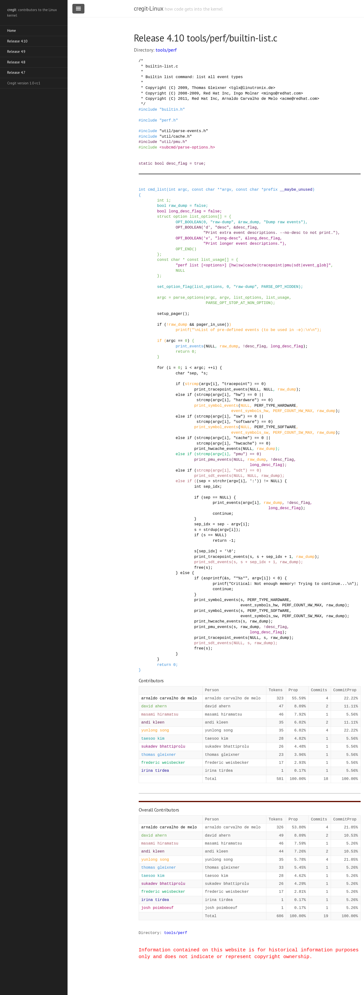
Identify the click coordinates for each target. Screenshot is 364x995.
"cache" (242, 438)
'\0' (229, 551)
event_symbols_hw (249, 411)
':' (253, 481)
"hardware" (245, 400)
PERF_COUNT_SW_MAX (292, 432)
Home (11, 30)
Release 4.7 (16, 72)
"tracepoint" (236, 384)
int (142, 189)
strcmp (192, 384)
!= (266, 481)
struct (164, 216)
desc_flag (176, 163)
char (210, 189)
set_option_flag (174, 287)
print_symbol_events (216, 405)
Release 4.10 (17, 41)
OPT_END (184, 249)
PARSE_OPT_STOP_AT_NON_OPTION (238, 303)
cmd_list (157, 189)
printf (183, 330)
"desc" (222, 227)
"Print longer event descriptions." (242, 243)
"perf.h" (168, 120)
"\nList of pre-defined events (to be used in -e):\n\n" (254, 330)
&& (192, 324)
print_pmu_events (212, 459)
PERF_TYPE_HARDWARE (275, 405)
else (180, 395)
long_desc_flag (185, 211)
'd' (206, 227)
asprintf (212, 578)
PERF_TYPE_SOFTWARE (275, 427)
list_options (203, 216)
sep (193, 373)
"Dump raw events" (283, 222)
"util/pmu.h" (173, 142)
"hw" (238, 395)
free (198, 567)
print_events (189, 346)
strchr (220, 481)
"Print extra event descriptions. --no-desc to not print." (269, 233)
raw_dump (178, 206)
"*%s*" (240, 578)
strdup (210, 530)
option (180, 216)
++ (210, 368)
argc (182, 189)
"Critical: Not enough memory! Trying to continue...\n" (291, 584)
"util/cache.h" (175, 136)
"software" (245, 422)
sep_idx (211, 486)
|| (261, 395)
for (160, 368)
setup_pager (170, 314)
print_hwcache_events (217, 449)
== (180, 341)
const (197, 189)
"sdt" (239, 470)
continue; (223, 513)
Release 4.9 (16, 51)
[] (219, 216)
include (149, 109)
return (183, 351)
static (146, 163)
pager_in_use (210, 324)
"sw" (238, 416)
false (200, 206)
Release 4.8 (16, 62)
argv (226, 189)
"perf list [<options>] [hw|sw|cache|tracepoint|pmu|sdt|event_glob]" (253, 265)
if (159, 324)
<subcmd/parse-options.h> (187, 147)
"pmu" (239, 454)
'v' (206, 238)
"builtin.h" (172, 109)
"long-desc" (227, 238)
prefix (271, 189)
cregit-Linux (148, 8)
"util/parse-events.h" (183, 131)
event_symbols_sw (249, 432)
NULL (180, 270)
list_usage (212, 260)
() (194, 249)
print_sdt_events (212, 476)
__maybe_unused (296, 189)
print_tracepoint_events (220, 389)
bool (159, 163)
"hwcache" (244, 443)
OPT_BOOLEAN (188, 222)
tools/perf (166, 50)
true (198, 163)
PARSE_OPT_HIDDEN (279, 287)
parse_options (188, 297)
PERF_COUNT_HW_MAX (292, 411)
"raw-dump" (222, 222)
